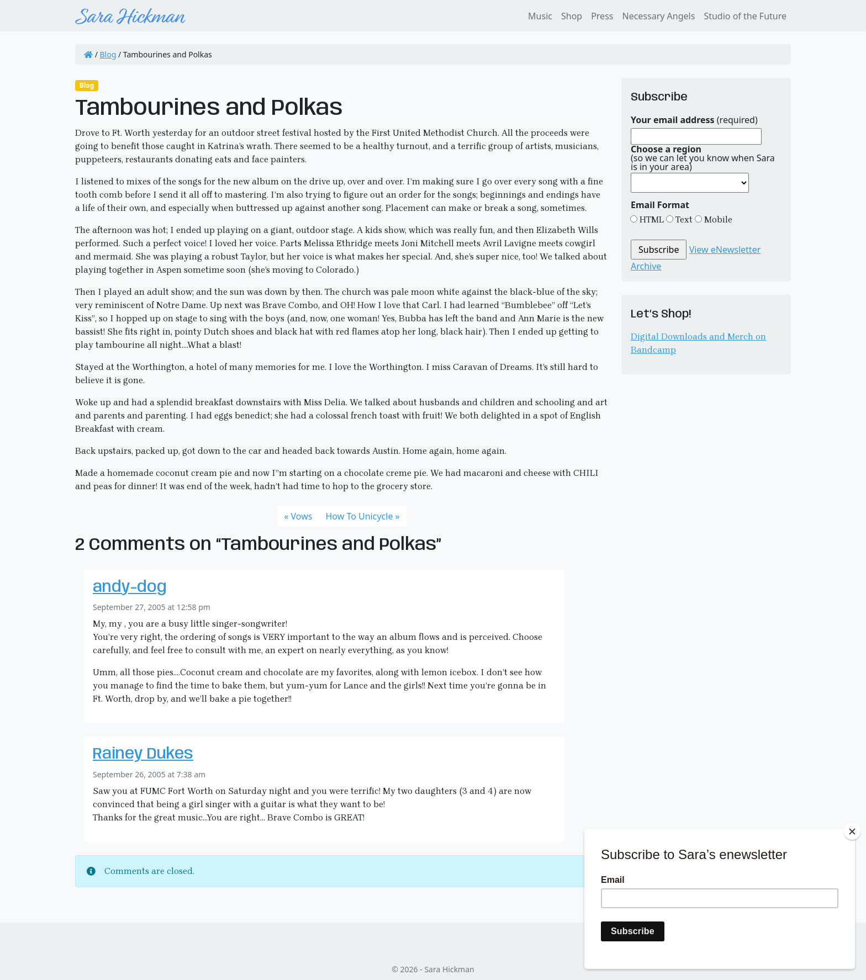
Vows (302, 516)
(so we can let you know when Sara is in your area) (703, 158)
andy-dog (130, 588)
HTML (650, 219)
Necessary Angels (658, 16)
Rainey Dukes (143, 754)
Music (540, 16)
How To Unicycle (359, 516)
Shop (571, 16)
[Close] (852, 831)
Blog (108, 54)
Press (602, 16)
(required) (694, 120)
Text (683, 219)
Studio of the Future (745, 16)
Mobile (717, 219)
